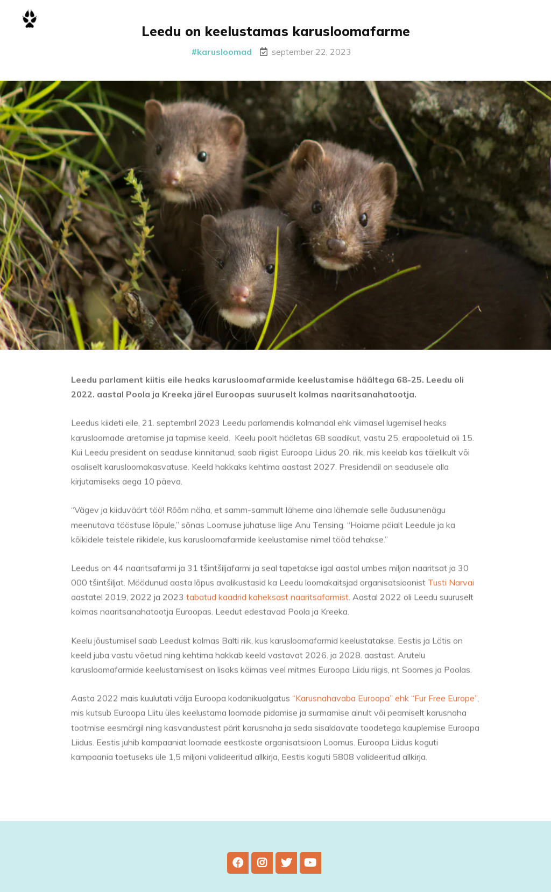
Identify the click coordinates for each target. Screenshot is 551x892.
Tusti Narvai (451, 586)
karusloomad (224, 51)
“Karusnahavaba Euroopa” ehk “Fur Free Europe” (384, 702)
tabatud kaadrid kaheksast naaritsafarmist (266, 601)
